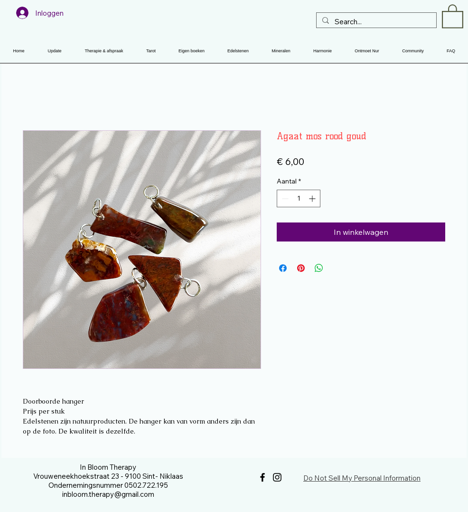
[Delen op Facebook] (283, 268)
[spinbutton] (298, 198)
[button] (452, 16)
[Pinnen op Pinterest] (301, 268)
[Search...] (375, 21)
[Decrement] (284, 198)
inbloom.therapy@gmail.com (108, 494)
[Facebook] (262, 477)
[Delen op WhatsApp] (319, 268)
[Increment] (313, 198)
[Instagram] (277, 477)
